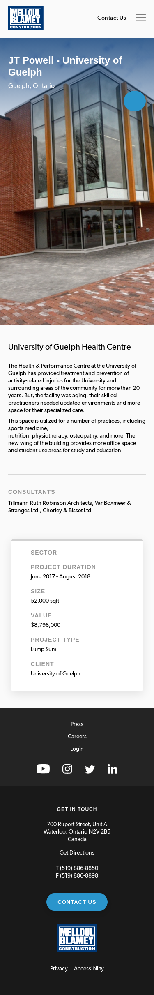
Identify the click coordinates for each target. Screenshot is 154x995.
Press (77, 724)
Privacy (59, 969)
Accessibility (89, 969)
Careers (77, 736)
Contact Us (111, 18)
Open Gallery (135, 101)
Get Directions (77, 853)
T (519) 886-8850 (77, 868)
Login (77, 749)
